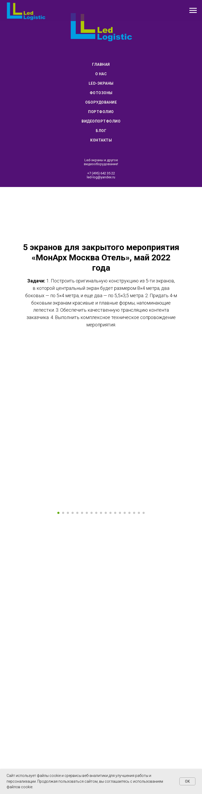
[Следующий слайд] (191, 555)
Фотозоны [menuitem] (101, 93)
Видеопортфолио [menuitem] (101, 121)
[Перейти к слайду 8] (91, 614)
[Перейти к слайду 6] (82, 614)
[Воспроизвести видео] (101, 555)
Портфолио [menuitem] (101, 112)
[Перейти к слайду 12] (110, 614)
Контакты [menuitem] (101, 140)
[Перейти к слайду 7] (87, 614)
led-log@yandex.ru (101, 177)
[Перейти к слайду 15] (125, 614)
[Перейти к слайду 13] (115, 614)
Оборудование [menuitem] (101, 102)
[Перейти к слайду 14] (120, 614)
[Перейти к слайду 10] (101, 614)
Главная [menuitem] (101, 64)
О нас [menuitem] (101, 74)
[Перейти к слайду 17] (134, 614)
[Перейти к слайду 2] (63, 614)
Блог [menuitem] (101, 131)
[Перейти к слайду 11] (106, 614)
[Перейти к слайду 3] (68, 614)
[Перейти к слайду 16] (129, 614)
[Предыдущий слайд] (10, 555)
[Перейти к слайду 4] (73, 614)
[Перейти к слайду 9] (96, 614)
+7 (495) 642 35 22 (101, 173)
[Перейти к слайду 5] (77, 614)
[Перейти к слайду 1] (58, 614)
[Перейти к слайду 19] (144, 614)
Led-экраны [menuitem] (101, 83)
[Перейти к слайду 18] (139, 614)
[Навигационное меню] (193, 10)
